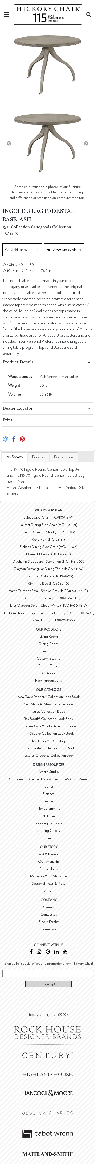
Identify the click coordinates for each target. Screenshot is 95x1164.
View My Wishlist (64, 249)
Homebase (48, 929)
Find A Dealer (49, 922)
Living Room (48, 636)
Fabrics (48, 786)
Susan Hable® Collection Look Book (49, 748)
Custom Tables (48, 666)
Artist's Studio (48, 772)
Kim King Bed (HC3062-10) (48, 583)
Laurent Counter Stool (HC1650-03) (48, 532)
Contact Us (48, 914)
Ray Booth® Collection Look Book (48, 719)
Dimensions (63, 457)
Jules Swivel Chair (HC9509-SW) (48, 517)
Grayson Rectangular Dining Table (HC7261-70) (48, 569)
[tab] (14, 457)
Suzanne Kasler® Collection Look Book (49, 726)
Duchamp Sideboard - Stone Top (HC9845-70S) (48, 561)
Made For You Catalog (48, 741)
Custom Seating (48, 658)
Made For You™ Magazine (48, 876)
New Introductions (48, 680)
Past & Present (48, 854)
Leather (48, 801)
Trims (48, 838)
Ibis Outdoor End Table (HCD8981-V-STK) (48, 598)
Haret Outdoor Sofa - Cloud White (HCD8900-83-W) (48, 605)
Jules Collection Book (48, 711)
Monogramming (48, 808)
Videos (48, 891)
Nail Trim (48, 816)
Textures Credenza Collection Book (48, 755)
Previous (8, 143)
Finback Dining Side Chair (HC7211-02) (48, 547)
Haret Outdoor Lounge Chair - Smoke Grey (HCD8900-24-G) (48, 613)
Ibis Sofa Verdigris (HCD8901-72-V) (48, 620)
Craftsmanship (48, 861)
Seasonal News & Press (48, 883)
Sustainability (48, 869)
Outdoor (48, 673)
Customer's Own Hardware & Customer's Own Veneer (48, 779)
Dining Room (49, 644)
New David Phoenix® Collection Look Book (48, 697)
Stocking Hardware (48, 823)
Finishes (38, 457)
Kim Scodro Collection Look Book (48, 733)
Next (86, 143)
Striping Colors (48, 831)
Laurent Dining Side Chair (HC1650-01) (49, 525)
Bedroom (48, 651)
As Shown (14, 457)
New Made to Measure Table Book (48, 704)
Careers (48, 907)
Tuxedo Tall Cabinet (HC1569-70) (48, 576)
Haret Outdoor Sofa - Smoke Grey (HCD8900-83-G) (48, 591)
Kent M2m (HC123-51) (48, 539)
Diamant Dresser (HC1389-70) (48, 554)
